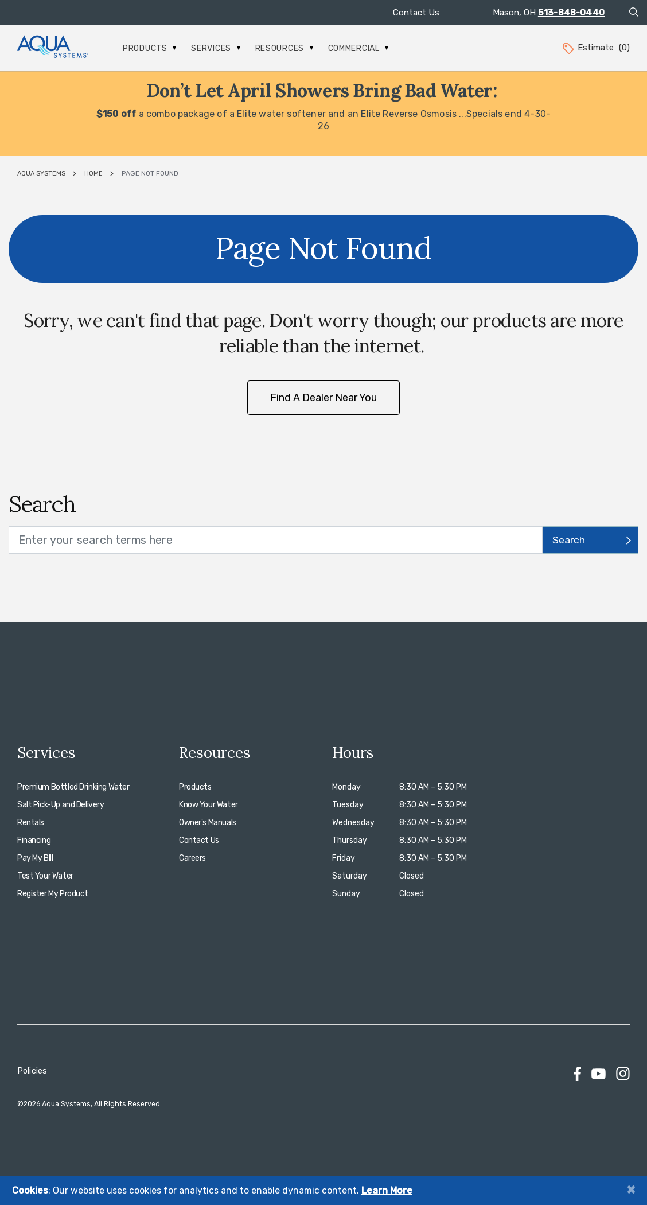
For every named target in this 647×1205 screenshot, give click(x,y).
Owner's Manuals (207, 822)
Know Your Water (208, 805)
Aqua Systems (41, 173)
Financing (33, 840)
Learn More (386, 1190)
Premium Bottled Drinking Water (73, 787)
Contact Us (416, 12)
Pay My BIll (35, 858)
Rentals (30, 822)
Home (93, 173)
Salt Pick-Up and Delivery (60, 805)
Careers (192, 858)
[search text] (276, 540)
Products (150, 48)
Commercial (358, 48)
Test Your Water (45, 876)
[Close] (630, 1189)
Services (215, 48)
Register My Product (52, 894)
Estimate (595, 47)
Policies (32, 1071)
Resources (284, 48)
